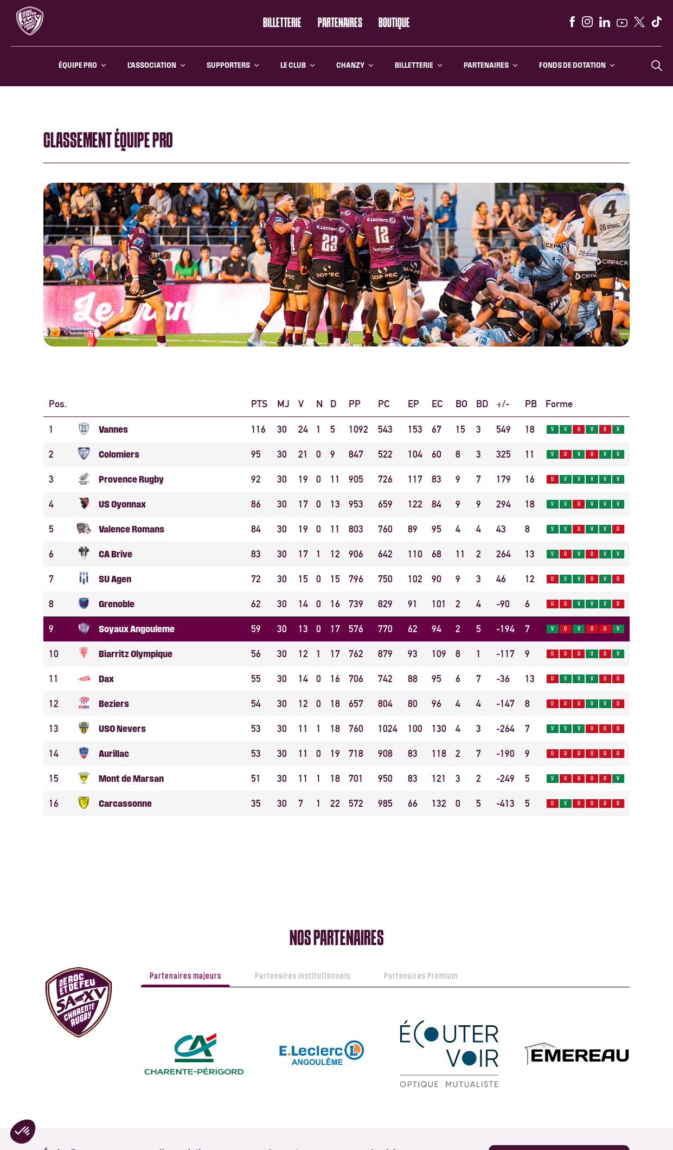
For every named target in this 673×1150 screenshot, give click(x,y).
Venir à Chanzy (65, 1082)
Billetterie (282, 23)
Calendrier (59, 992)
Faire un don (389, 1109)
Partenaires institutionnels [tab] (302, 761)
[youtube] (622, 23)
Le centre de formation (193, 962)
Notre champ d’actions (405, 1094)
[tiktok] (656, 21)
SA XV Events (62, 1142)
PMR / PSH (282, 977)
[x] (639, 22)
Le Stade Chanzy (395, 992)
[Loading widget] (336, 412)
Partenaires (340, 23)
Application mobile (295, 992)
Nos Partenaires (291, 1082)
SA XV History (391, 977)
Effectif (54, 962)
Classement (61, 1007)
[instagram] (587, 21)
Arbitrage (174, 992)
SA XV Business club (297, 1066)
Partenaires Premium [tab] (421, 761)
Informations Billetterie (194, 1066)
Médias (54, 1127)
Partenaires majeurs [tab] (185, 761)
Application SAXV (528, 977)
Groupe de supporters (300, 962)
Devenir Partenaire (295, 1097)
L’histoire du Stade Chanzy (82, 1066)
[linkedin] (604, 22)
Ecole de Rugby (181, 977)
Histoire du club (394, 962)
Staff (51, 977)
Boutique (394, 23)
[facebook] (572, 21)
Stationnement (66, 1097)
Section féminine (184, 1007)
